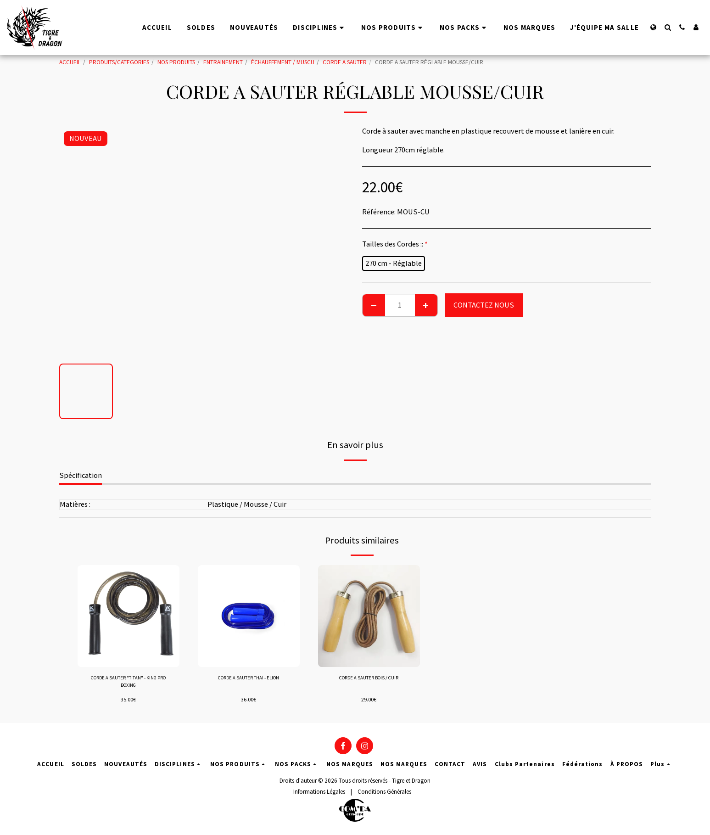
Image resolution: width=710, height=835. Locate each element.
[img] (128, 616)
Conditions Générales (384, 792)
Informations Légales (319, 792)
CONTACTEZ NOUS (483, 305)
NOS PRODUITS (176, 62)
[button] (667, 27)
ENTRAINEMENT (223, 62)
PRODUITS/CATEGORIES (119, 62)
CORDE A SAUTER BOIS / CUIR (369, 679)
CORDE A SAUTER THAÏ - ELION (248, 679)
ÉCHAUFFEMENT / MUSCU (282, 62)
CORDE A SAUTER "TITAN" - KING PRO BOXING (128, 683)
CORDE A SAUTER (345, 62)
